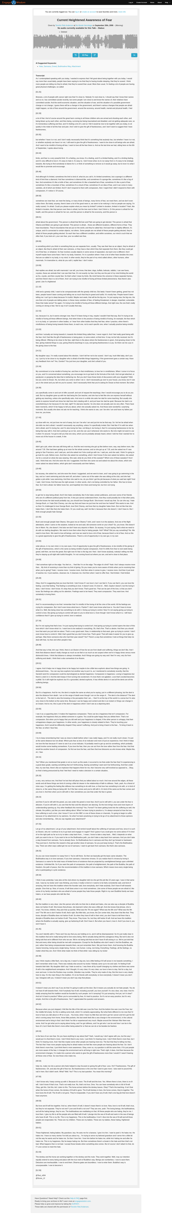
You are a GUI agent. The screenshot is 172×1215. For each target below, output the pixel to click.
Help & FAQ (74, 1198)
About (160, 2)
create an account (89, 12)
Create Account (141, 2)
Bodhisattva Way (64, 66)
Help (166, 2)
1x (134, 55)
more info (122, 12)
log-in (77, 12)
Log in (131, 2)
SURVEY (75, 1204)
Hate (41, 66)
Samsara (47, 66)
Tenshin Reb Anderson (64, 25)
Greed (54, 66)
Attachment (76, 66)
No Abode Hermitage (84, 25)
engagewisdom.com (83, 1201)
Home (152, 2)
